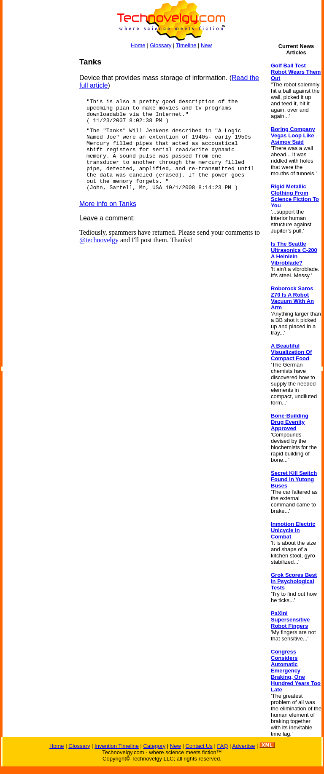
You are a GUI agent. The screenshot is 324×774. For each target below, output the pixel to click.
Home (138, 45)
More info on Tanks (107, 203)
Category (154, 746)
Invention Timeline (116, 746)
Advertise (243, 746)
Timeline (186, 45)
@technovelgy (99, 240)
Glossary (160, 45)
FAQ (222, 746)
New (206, 45)
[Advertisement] (36, 183)
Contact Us (198, 746)
